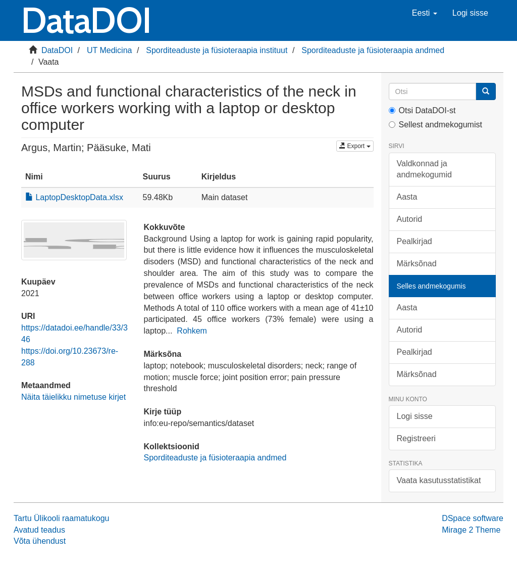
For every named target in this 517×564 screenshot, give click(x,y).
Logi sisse (415, 416)
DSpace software (472, 518)
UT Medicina (109, 50)
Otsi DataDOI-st (422, 110)
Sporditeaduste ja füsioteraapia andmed (372, 50)
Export (354, 146)
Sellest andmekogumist (435, 124)
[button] (424, 13)
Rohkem (192, 330)
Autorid (410, 219)
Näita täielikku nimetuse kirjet (73, 397)
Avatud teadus (39, 530)
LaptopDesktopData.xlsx (74, 197)
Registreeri (416, 438)
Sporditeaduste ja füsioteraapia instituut (216, 50)
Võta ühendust (40, 541)
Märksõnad (417, 263)
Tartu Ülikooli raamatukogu (61, 518)
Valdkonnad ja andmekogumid (424, 169)
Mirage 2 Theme (471, 530)
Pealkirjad (414, 241)
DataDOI (57, 50)
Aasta (407, 197)
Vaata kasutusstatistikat (439, 480)
